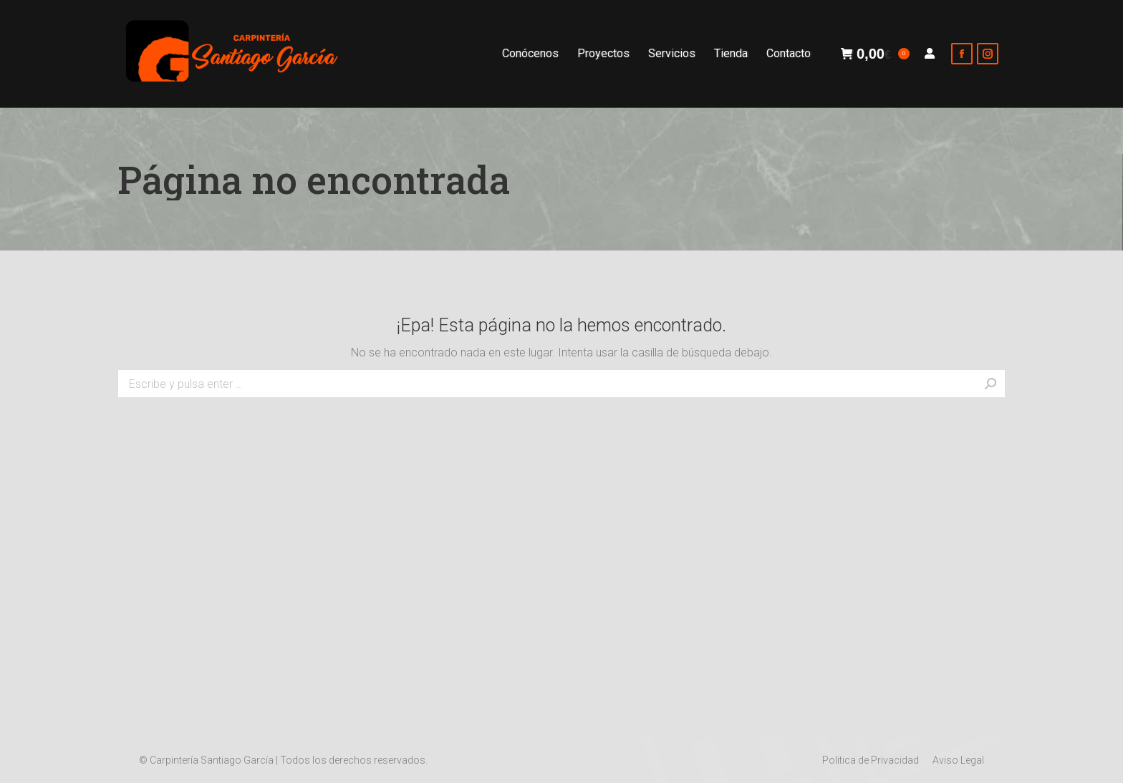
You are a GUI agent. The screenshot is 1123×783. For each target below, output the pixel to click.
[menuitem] (530, 53)
